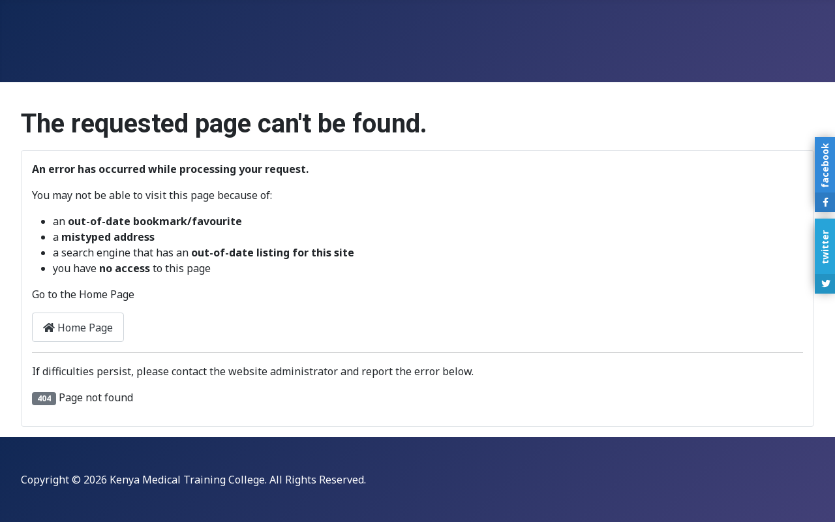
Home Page (78, 327)
